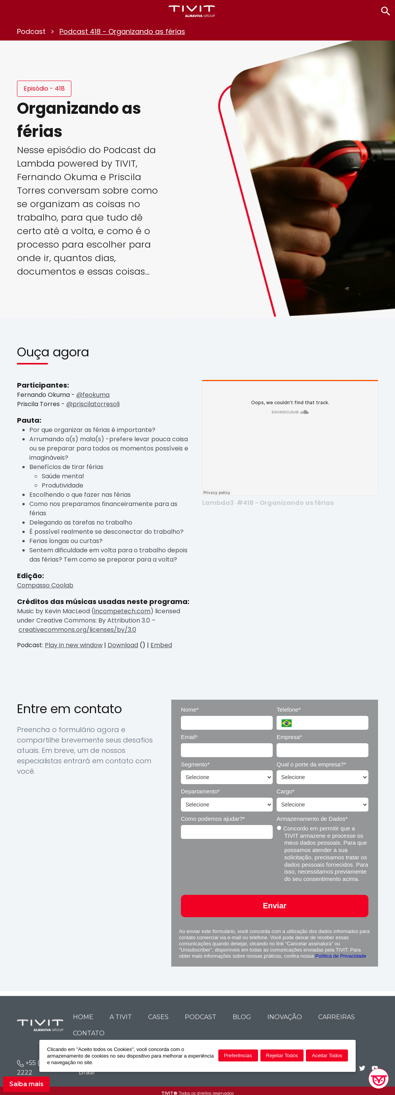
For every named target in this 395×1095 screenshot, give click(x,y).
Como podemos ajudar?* (213, 818)
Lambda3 (218, 502)
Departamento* (200, 791)
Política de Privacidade (340, 956)
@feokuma (93, 394)
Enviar (274, 905)
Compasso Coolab (45, 585)
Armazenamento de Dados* (312, 818)
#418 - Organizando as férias (285, 502)
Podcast (31, 31)
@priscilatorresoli (93, 404)
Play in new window (74, 645)
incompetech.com (122, 611)
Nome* (190, 709)
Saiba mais (26, 1084)
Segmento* (195, 764)
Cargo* (286, 791)
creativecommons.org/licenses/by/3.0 (77, 629)
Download (123, 645)
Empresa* (289, 737)
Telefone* (289, 709)
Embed (161, 645)
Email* (189, 737)
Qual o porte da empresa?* (311, 764)
